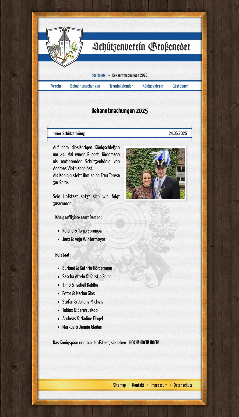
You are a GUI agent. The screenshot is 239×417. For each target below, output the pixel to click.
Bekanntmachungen (85, 86)
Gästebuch (180, 86)
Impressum (159, 385)
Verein (56, 86)
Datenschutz (183, 385)
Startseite (99, 75)
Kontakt (138, 385)
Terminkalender (121, 86)
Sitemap (119, 385)
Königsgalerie (152, 86)
